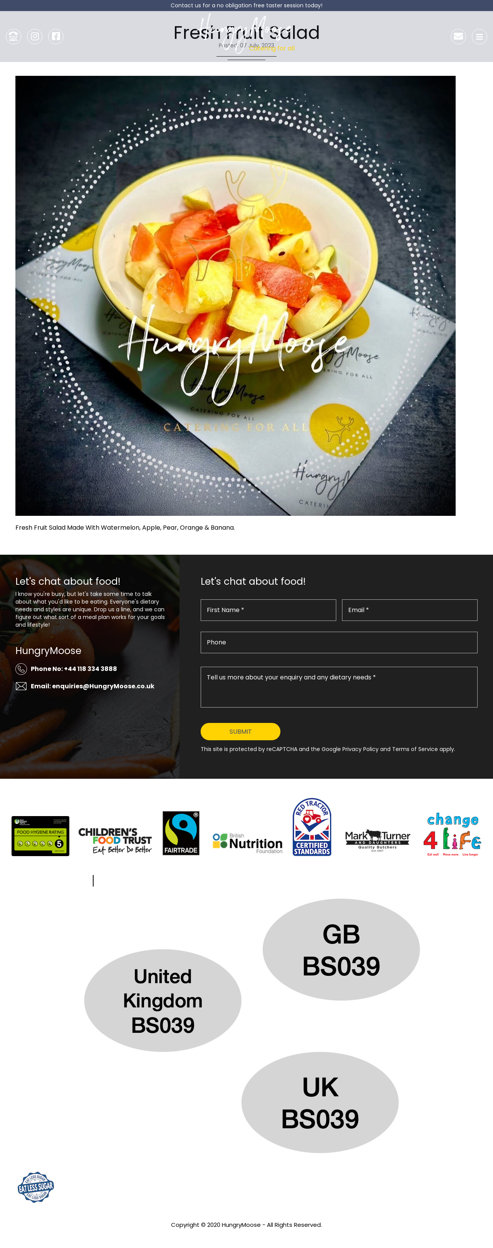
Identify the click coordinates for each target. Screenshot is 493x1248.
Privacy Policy (246, 1235)
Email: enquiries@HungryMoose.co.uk (92, 686)
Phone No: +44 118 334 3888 (74, 668)
